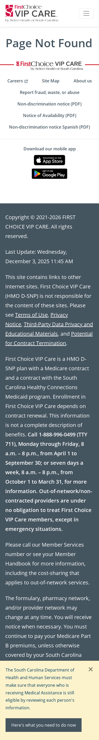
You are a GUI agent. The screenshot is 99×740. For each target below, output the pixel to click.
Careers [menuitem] (15, 81)
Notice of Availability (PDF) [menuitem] (49, 115)
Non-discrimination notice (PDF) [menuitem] (49, 104)
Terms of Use (31, 314)
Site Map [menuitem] (50, 81)
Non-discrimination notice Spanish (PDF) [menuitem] (49, 127)
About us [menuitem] (83, 81)
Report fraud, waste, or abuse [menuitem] (49, 92)
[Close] (91, 670)
